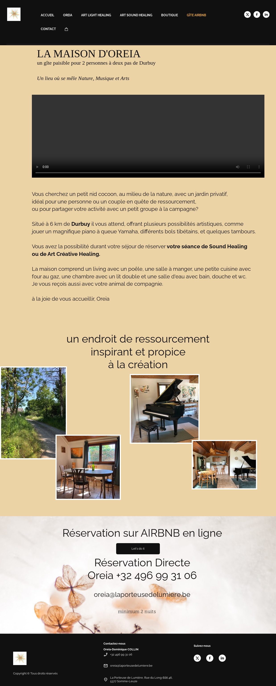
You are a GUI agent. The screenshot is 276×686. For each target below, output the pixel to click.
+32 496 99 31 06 (156, 575)
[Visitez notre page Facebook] (256, 14)
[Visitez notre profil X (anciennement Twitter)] (247, 14)
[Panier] (66, 29)
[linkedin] (266, 14)
